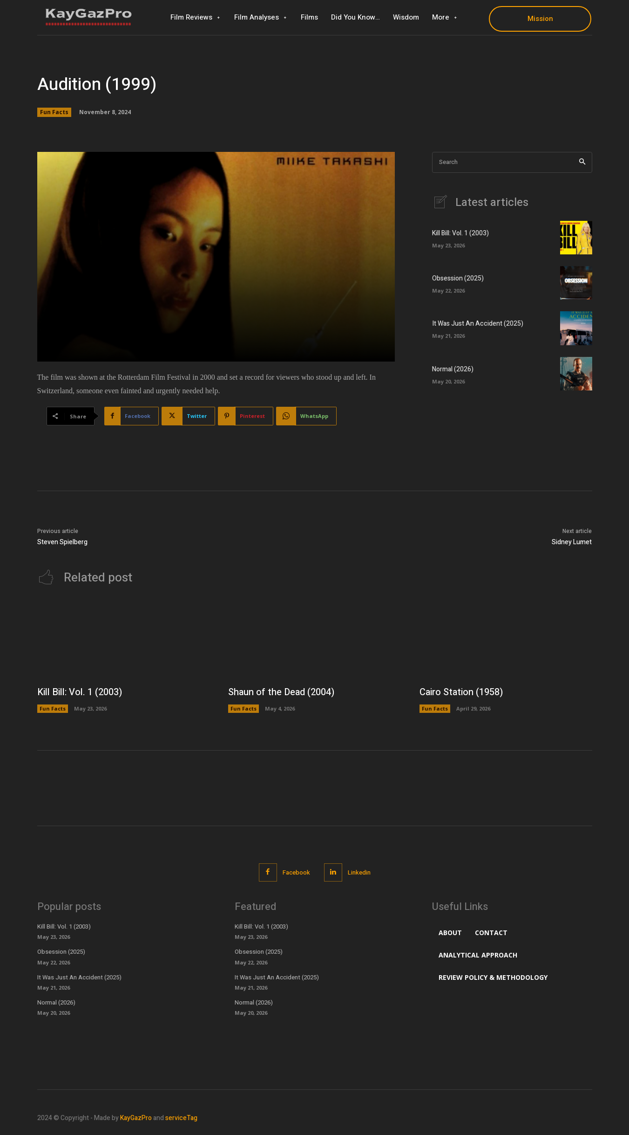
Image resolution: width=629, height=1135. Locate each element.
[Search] (582, 162)
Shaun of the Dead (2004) (281, 692)
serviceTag (181, 1118)
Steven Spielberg (62, 542)
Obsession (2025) (458, 278)
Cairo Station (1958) (461, 692)
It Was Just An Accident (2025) (477, 323)
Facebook (296, 872)
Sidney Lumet (572, 542)
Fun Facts (54, 112)
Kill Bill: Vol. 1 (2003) (460, 233)
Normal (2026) (452, 369)
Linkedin (359, 872)
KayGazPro (136, 1118)
